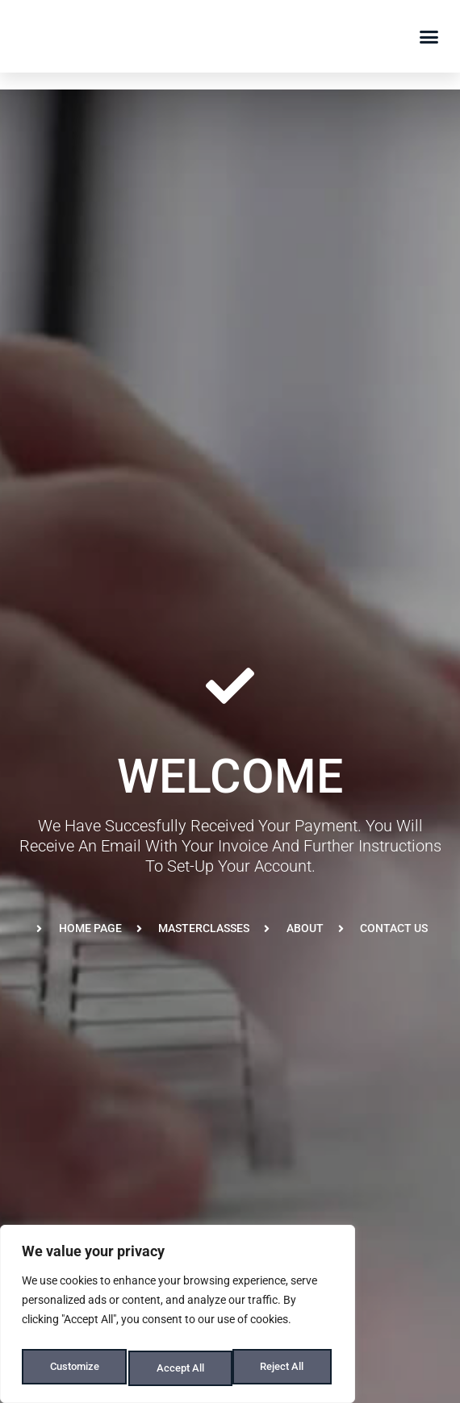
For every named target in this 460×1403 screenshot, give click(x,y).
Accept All (284, 1368)
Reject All (179, 1368)
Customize (73, 1368)
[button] (429, 36)
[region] (177, 1318)
